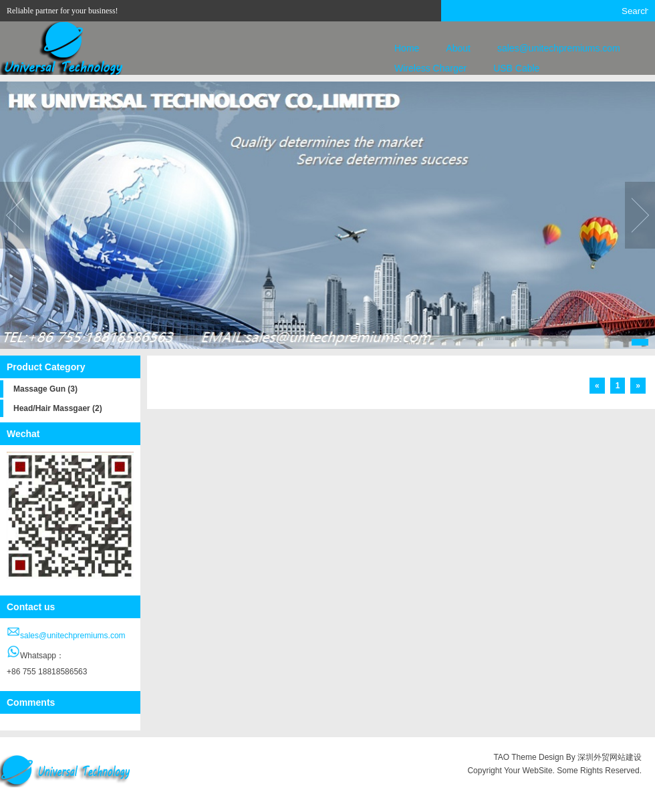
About (458, 48)
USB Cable (516, 68)
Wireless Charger (430, 68)
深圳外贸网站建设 (609, 757)
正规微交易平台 (613, 784)
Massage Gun (45, 389)
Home (406, 48)
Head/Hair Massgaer (57, 408)
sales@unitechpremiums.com (558, 48)
